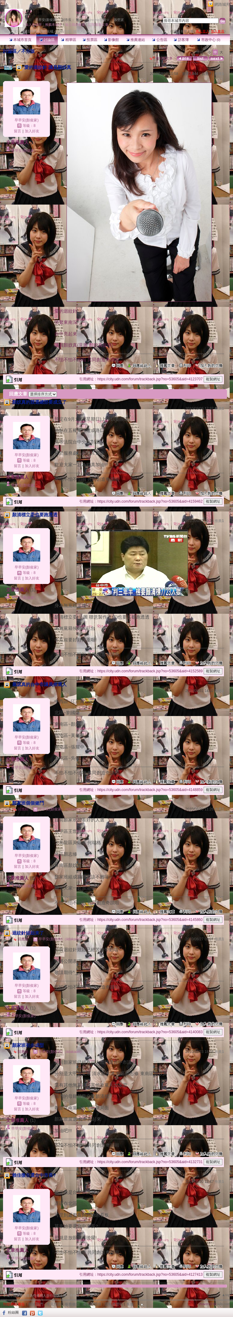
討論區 (47, 40)
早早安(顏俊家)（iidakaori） (61, 809)
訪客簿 (181, 40)
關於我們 (35, 1304)
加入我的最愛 (75, 24)
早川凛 (33, 12)
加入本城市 (33, 24)
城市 (16, 31)
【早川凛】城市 (68, 31)
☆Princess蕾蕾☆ (97, 20)
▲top (226, 1295)
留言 (17, 131)
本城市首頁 (20, 40)
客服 (130, 1304)
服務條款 (72, 1304)
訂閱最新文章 (98, 24)
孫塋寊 (119, 20)
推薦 (219, 74)
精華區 (68, 40)
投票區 (90, 40)
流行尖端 (46, 31)
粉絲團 (13, 1312)
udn (7, 31)
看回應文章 (161, 58)
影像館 (111, 40)
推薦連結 (135, 40)
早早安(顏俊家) (46, 20)
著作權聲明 (92, 1304)
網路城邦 (222, 4)
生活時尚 (30, 31)
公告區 (159, 40)
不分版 (28, 51)
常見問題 (54, 1304)
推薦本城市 (53, 24)
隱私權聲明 (114, 1304)
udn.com (223, 1304)
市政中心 (208, 40)
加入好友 (32, 131)
